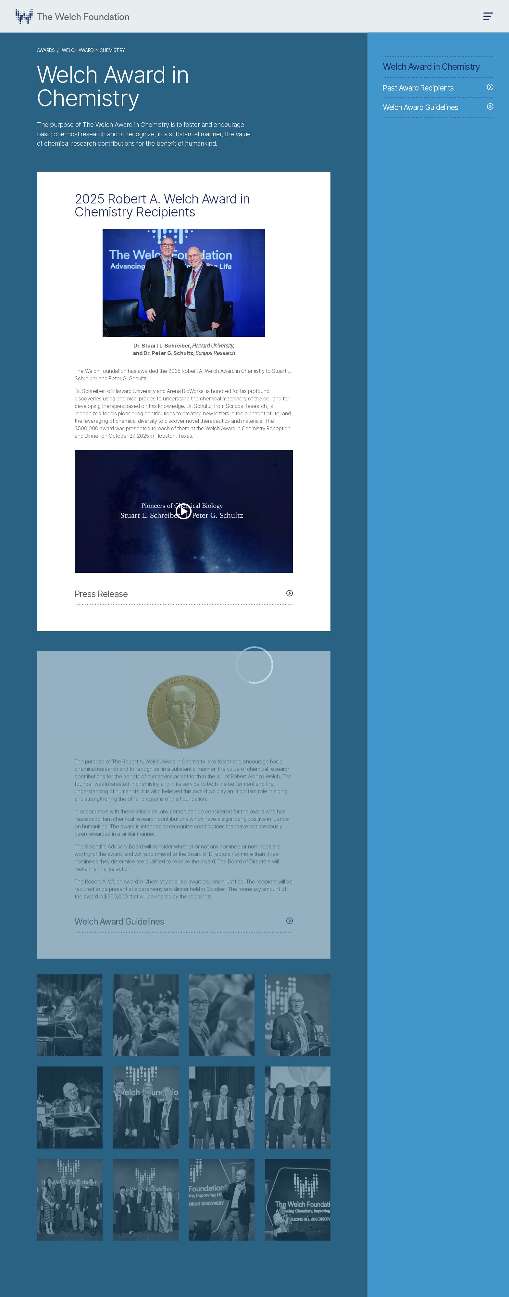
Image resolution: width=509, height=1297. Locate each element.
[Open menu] (488, 16)
